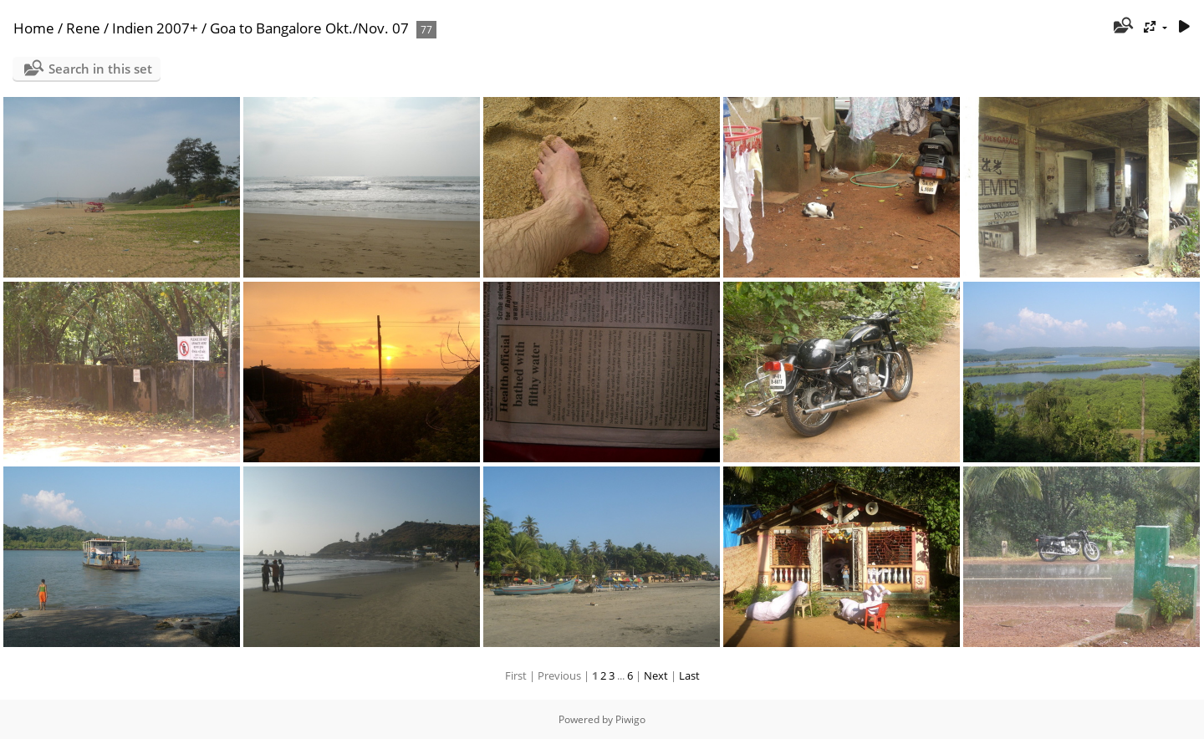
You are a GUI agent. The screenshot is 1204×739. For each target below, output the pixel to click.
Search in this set (100, 68)
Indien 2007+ (155, 28)
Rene (83, 28)
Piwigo (630, 719)
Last (689, 675)
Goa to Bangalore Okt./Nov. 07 (309, 28)
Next (656, 675)
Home (33, 28)
